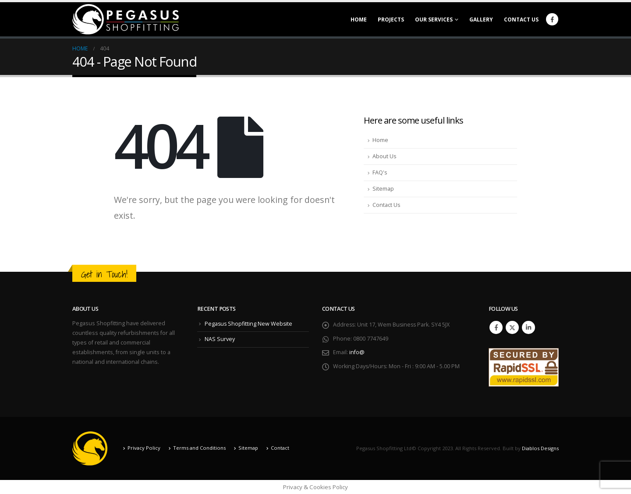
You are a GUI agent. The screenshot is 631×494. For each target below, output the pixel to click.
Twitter (512, 327)
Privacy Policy (144, 447)
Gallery (481, 19)
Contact (280, 447)
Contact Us (521, 19)
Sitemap (383, 188)
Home (359, 19)
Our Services (434, 19)
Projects (391, 19)
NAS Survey (220, 339)
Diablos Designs (540, 448)
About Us (384, 156)
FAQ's (379, 172)
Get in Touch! (104, 274)
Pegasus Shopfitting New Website (249, 323)
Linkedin (528, 327)
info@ (357, 352)
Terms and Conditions (199, 447)
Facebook (496, 327)
